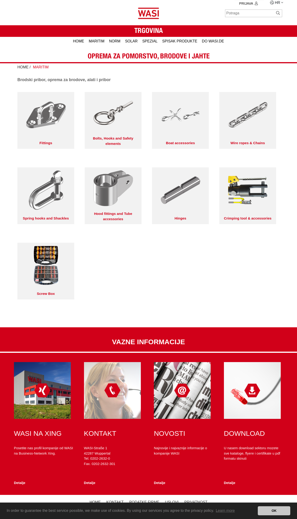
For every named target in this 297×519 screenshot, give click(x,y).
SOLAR (131, 41)
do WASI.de (213, 41)
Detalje (19, 483)
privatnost (195, 502)
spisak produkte (179, 41)
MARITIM (96, 41)
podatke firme (144, 502)
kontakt (114, 502)
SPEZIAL (150, 41)
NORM (114, 41)
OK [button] (274, 511)
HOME (78, 41)
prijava (248, 3)
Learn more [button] (225, 511)
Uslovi (172, 502)
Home (95, 502)
